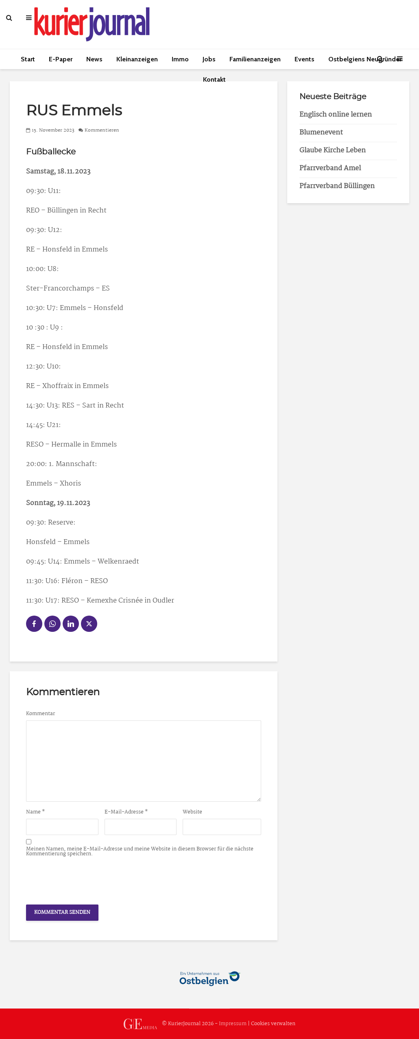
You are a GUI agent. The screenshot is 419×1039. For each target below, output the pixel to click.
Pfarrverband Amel (330, 168)
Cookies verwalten (273, 1023)
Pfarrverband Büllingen (337, 186)
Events (304, 59)
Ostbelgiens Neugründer (365, 59)
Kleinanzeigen (137, 59)
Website (192, 812)
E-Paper (60, 59)
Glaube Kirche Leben (332, 150)
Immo (180, 59)
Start (28, 59)
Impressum (233, 1023)
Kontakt (214, 79)
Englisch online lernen (335, 114)
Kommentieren (102, 130)
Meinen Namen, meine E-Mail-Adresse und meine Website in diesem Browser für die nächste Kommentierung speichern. (139, 852)
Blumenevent (321, 132)
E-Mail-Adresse (126, 812)
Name (35, 812)
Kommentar (40, 713)
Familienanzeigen (255, 59)
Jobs (209, 59)
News (94, 59)
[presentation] (88, 878)
